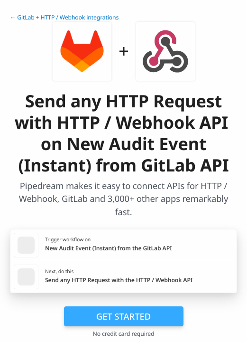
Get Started (123, 316)
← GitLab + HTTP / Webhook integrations (64, 17)
